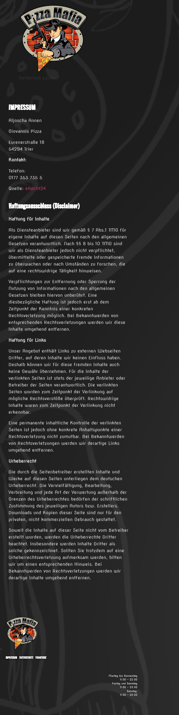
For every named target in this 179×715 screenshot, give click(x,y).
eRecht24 (35, 188)
